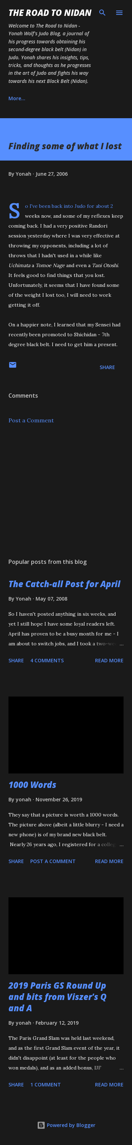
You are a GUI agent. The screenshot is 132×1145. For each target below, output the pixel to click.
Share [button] (107, 367)
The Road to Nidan (50, 12)
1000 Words (32, 784)
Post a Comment (31, 420)
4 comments (47, 660)
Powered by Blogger (66, 1125)
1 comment (45, 1084)
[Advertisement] (66, 491)
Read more (109, 660)
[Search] (102, 12)
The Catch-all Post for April (64, 584)
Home (15, 98)
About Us (52, 98)
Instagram (95, 98)
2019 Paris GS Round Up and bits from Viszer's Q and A (57, 997)
